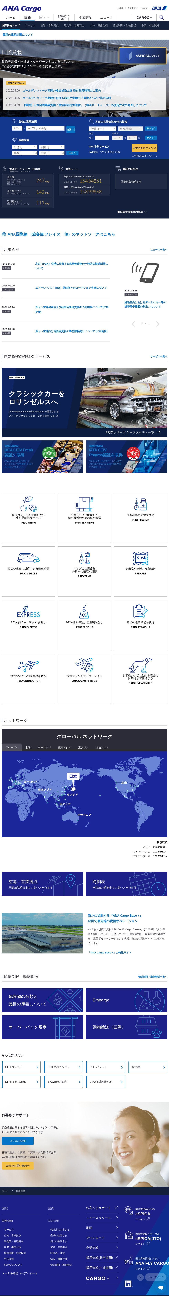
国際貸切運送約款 (130, 1284)
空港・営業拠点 (50, 25)
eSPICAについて (13, 1247)
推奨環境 (89, 1284)
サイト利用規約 (76, 1284)
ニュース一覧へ (158, 248)
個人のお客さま (58, 1224)
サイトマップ (101, 1284)
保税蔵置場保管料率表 (132, 210)
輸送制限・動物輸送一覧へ (152, 959)
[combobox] (102, 128)
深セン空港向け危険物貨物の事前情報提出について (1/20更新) (71, 330)
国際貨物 (7, 1203)
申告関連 (9, 1241)
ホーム (11, 17)
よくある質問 (18, 1123)
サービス (30, 25)
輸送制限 (6, 267)
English (120, 8)
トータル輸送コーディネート (20, 1255)
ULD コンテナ (13, 1049)
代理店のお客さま (60, 1212)
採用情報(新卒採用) (99, 1240)
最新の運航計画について (18, 34)
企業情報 (85, 17)
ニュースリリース (98, 1200)
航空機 (136, 1049)
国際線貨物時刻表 (131, 180)
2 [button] (145, 322)
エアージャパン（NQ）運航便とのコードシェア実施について (71, 286)
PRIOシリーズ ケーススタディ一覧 (130, 431)
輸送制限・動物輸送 (124, 25)
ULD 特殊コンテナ (58, 1049)
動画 (89, 1210)
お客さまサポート (64, 17)
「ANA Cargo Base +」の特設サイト (109, 935)
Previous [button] (133, 322)
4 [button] (149, 421)
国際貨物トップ (11, 25)
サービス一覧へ (158, 355)
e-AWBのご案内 (57, 1064)
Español (143, 8)
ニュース (106, 17)
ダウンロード (95, 1220)
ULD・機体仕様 (99, 25)
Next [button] (157, 322)
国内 (42, 17)
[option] (145, 284)
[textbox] (102, 129)
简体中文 (131, 8)
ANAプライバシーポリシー (24, 1284)
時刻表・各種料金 (74, 25)
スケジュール (8, 288)
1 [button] (142, 322)
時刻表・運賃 (57, 1235)
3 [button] (149, 322)
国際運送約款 (115, 1284)
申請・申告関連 (150, 25)
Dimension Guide (15, 1064)
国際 (27, 17)
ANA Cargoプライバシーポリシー (52, 1284)
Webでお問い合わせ (17, 1148)
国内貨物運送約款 (148, 1284)
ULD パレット (98, 1049)
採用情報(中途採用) (99, 1250)
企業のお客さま (58, 1218)
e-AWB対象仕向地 (101, 1064)
